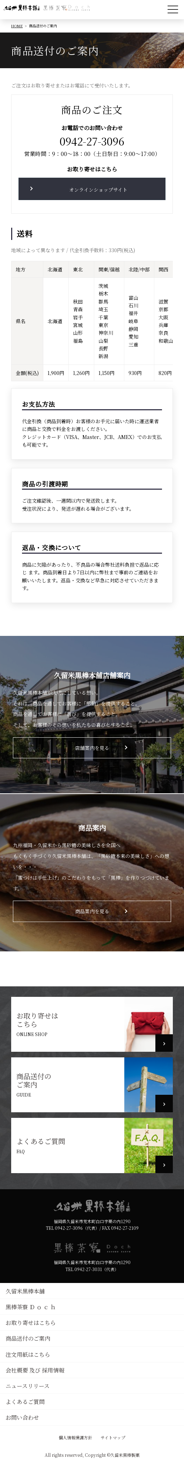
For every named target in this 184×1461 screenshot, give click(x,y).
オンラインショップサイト (98, 189)
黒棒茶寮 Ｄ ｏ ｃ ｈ (31, 1307)
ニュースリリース (28, 1386)
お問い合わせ (22, 1417)
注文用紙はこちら (28, 1354)
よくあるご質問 (40, 1141)
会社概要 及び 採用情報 (35, 1370)
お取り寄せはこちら (37, 1019)
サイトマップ (113, 1437)
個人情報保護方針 (75, 1437)
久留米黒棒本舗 (25, 1291)
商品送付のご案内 (33, 1080)
